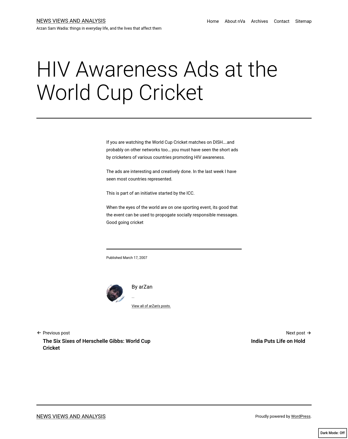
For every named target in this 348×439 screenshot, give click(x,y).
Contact (281, 21)
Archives (259, 21)
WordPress (300, 416)
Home (213, 21)
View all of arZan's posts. (151, 306)
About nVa (235, 21)
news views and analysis (71, 21)
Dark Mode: (332, 433)
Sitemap (303, 21)
